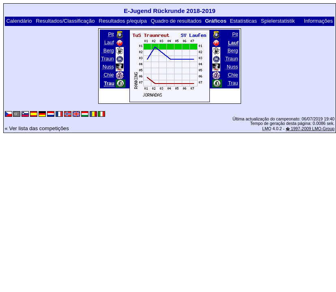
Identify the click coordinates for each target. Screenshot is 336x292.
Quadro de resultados (176, 21)
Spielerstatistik (278, 21)
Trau (233, 83)
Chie (109, 75)
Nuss (108, 67)
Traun (107, 59)
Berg (108, 51)
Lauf (109, 42)
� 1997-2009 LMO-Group (310, 129)
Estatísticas (243, 21)
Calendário (19, 21)
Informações (318, 21)
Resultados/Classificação (65, 21)
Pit (111, 34)
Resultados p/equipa (123, 21)
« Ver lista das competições (37, 128)
